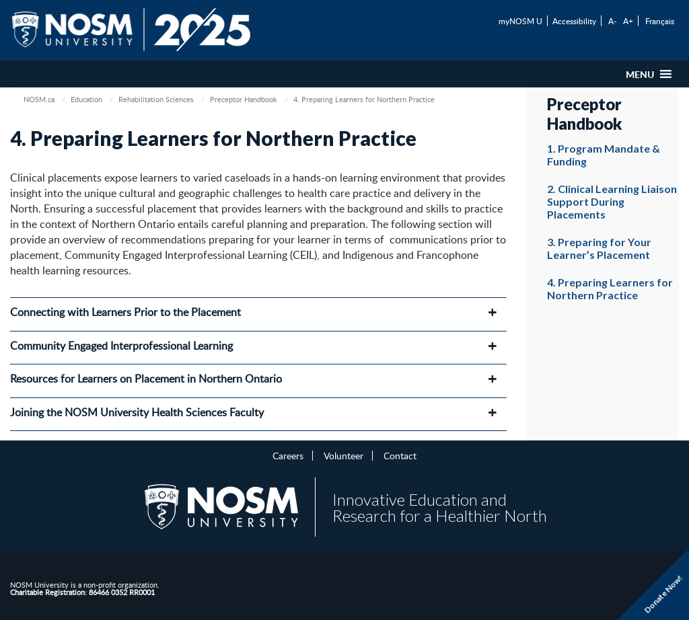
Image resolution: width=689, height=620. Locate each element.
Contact (400, 455)
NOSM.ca (39, 99)
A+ (628, 20)
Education (86, 99)
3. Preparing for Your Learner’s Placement (599, 248)
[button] (640, 74)
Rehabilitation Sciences (156, 99)
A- (612, 20)
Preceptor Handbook (243, 99)
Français (659, 20)
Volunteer (343, 455)
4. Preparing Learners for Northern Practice (610, 288)
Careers (288, 455)
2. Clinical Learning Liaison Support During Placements (612, 201)
